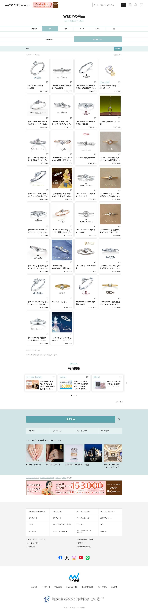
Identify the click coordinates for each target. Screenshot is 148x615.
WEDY (64, 478)
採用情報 (114, 587)
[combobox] (107, 5)
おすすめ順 (118, 55)
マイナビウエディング (32, 478)
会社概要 (34, 587)
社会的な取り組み (72, 587)
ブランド (58, 478)
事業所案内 (58, 587)
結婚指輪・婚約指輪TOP (47, 478)
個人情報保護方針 (88, 587)
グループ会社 (102, 587)
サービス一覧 (45, 587)
